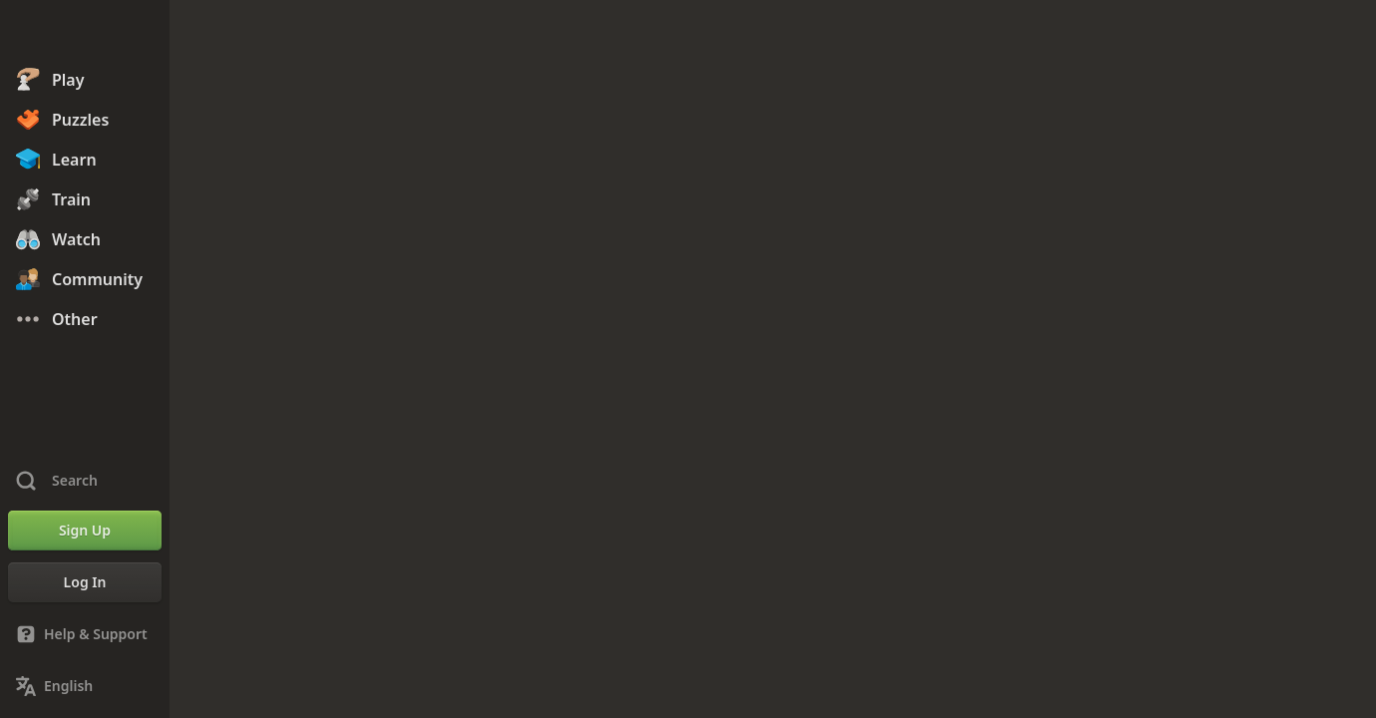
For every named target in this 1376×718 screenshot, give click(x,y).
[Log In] (85, 582)
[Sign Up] (85, 530)
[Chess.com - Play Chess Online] (85, 34)
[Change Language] (85, 686)
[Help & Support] (85, 634)
